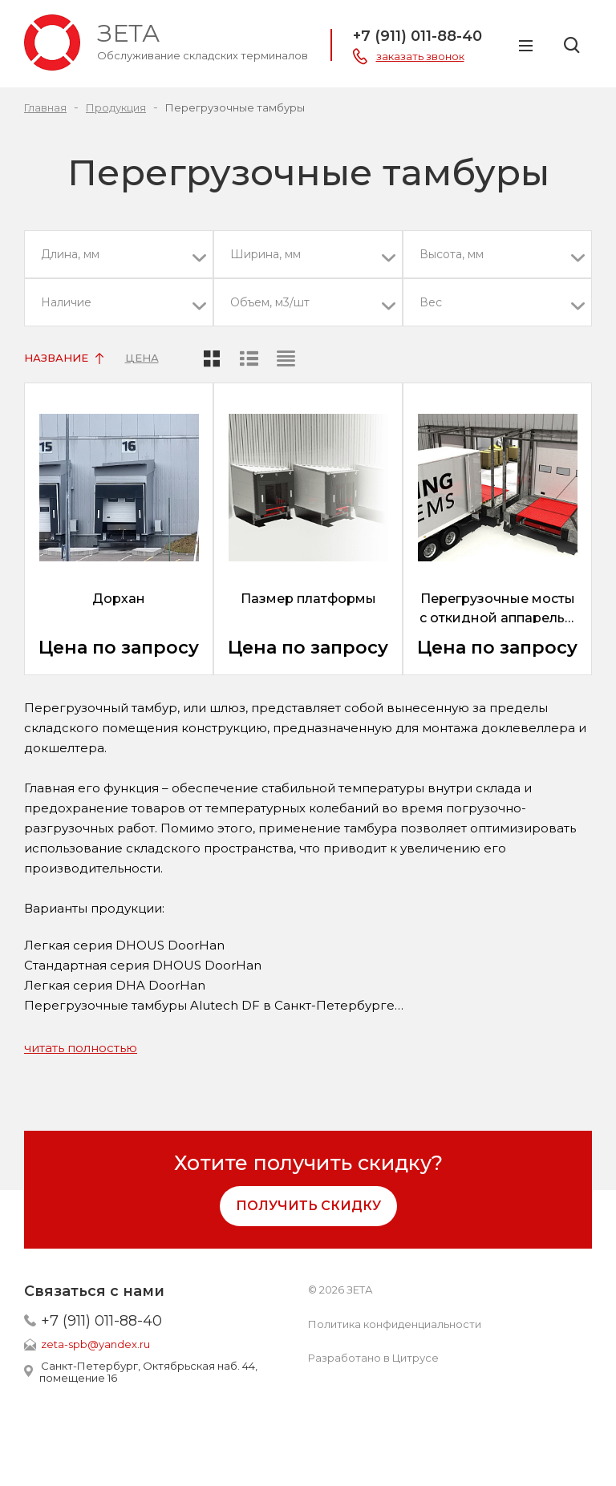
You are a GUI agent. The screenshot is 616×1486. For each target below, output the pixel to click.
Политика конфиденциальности (394, 1324)
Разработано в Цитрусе (373, 1357)
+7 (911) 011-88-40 (101, 1321)
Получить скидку (308, 1205)
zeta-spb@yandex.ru (95, 1344)
